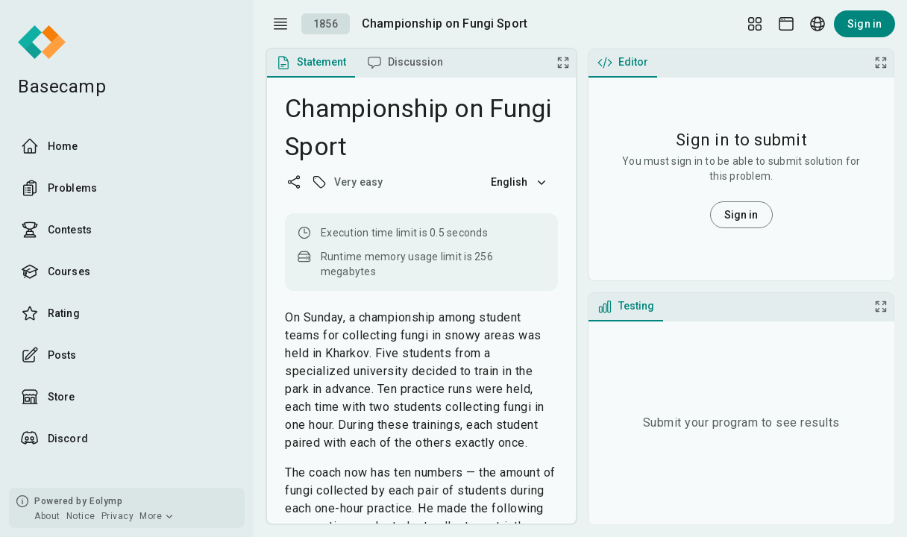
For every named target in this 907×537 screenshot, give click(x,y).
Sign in (864, 24)
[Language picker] (817, 24)
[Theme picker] (786, 24)
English (520, 182)
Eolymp (106, 501)
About (47, 516)
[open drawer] (280, 24)
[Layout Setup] (755, 24)
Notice (80, 516)
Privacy (117, 516)
